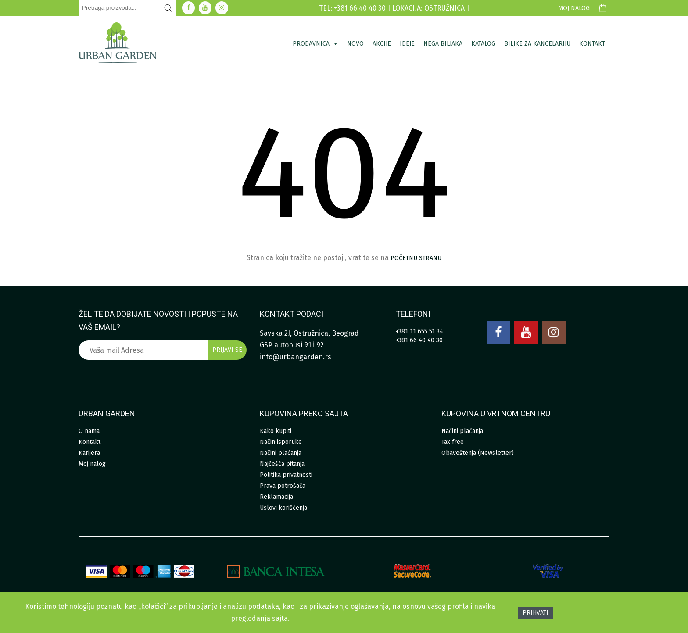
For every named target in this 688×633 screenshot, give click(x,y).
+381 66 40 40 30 (419, 340)
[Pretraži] (168, 8)
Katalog (483, 43)
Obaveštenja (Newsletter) (477, 453)
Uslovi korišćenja (283, 507)
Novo (355, 43)
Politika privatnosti (286, 475)
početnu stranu (416, 258)
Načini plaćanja (280, 453)
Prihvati (535, 612)
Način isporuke (281, 442)
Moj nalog (574, 8)
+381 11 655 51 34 (419, 331)
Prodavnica (315, 43)
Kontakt (592, 43)
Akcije (382, 43)
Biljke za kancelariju (537, 43)
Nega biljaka (442, 43)
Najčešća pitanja (282, 464)
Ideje (407, 43)
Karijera (89, 453)
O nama (89, 431)
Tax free (452, 442)
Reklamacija (276, 497)
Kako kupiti (275, 431)
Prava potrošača (282, 486)
